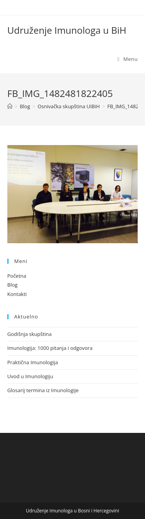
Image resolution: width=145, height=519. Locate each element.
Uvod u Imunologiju (30, 376)
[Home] (9, 106)
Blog (12, 284)
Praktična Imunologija (32, 362)
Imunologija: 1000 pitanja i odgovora (49, 347)
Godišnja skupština (29, 333)
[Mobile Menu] (128, 58)
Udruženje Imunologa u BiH (66, 30)
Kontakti (17, 294)
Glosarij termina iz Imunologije (43, 390)
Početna (16, 275)
